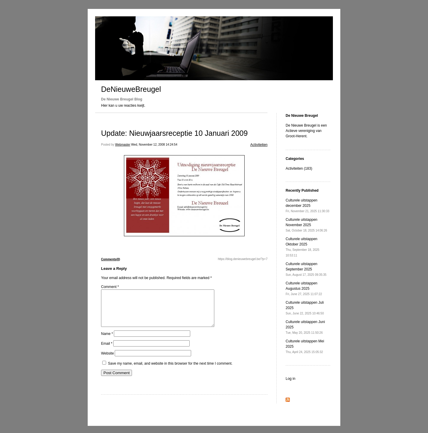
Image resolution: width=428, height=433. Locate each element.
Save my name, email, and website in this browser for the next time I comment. (170, 371)
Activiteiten (259, 145)
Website (107, 360)
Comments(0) (110, 259)
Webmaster (122, 144)
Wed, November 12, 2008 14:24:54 (154, 144)
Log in (290, 379)
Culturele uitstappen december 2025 (307, 205)
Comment (110, 287)
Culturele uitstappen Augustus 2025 (304, 288)
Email (106, 351)
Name (107, 341)
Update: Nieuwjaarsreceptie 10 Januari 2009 (174, 133)
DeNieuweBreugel (131, 89)
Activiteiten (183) (299, 168)
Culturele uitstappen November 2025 (306, 225)
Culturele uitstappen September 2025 (306, 269)
